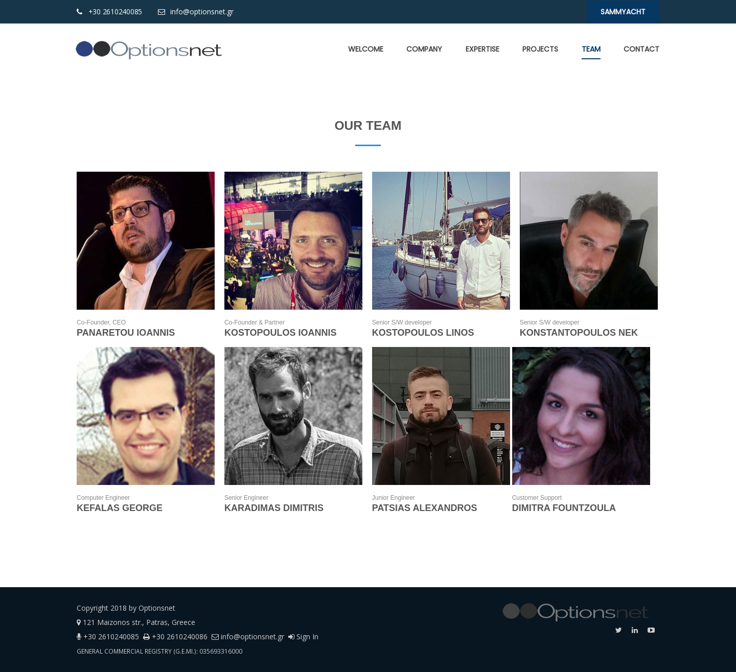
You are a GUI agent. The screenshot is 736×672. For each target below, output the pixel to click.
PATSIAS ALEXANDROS (424, 508)
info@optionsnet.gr (201, 11)
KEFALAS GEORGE (120, 508)
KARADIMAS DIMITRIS (274, 508)
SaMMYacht (623, 12)
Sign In (303, 636)
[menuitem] (365, 49)
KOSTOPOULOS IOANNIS (280, 333)
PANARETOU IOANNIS (126, 333)
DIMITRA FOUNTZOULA (565, 508)
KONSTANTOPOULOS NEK (579, 333)
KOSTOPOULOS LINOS (423, 333)
